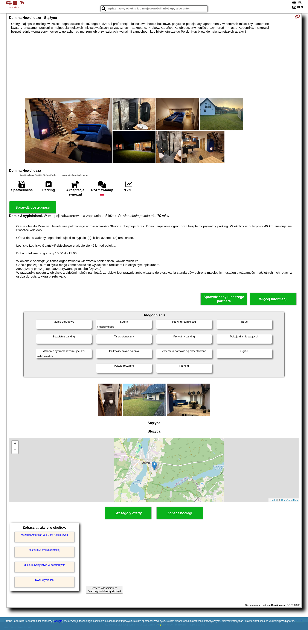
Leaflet (273, 500)
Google (58, 620)
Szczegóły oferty (128, 513)
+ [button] (15, 444)
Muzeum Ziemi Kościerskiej (44, 549)
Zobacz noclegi (179, 513)
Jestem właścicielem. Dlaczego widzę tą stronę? (104, 589)
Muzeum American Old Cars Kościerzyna (44, 534)
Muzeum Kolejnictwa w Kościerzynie (44, 564)
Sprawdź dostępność (32, 207)
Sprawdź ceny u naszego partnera (224, 299)
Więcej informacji (273, 299)
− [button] (15, 450)
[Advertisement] (154, 66)
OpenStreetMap (289, 500)
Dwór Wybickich (44, 579)
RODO (299, 620)
